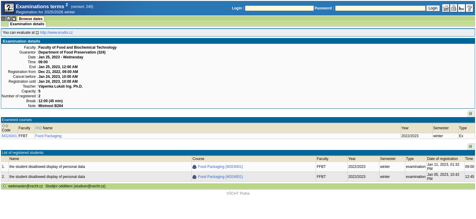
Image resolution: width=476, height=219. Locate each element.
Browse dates (30, 19)
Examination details (27, 24)
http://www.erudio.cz (56, 32)
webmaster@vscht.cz (25, 186)
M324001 (9, 136)
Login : (238, 8)
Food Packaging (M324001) (220, 167)
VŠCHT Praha (238, 193)
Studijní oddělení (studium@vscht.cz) (76, 186)
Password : (324, 8)
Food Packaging (48, 136)
